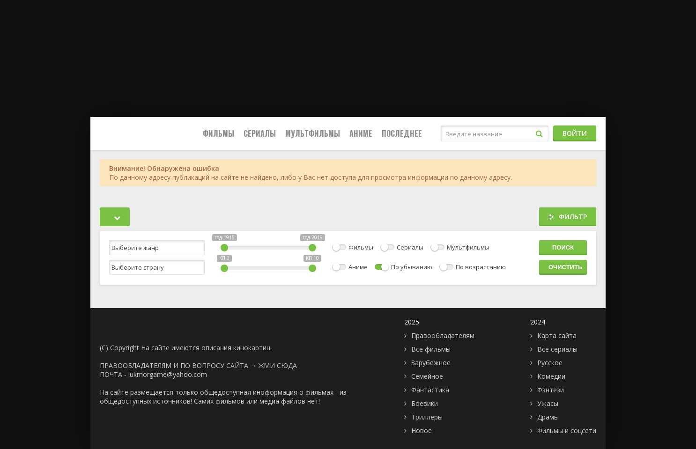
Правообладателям (442, 335)
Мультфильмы (312, 133)
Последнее (402, 133)
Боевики (424, 403)
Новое (421, 430)
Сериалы (260, 133)
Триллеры (427, 416)
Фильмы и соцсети (566, 430)
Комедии (551, 376)
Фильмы (218, 133)
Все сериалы (557, 349)
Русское (550, 362)
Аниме (360, 133)
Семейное (427, 376)
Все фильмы (431, 349)
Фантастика (430, 389)
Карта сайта (557, 335)
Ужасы (547, 403)
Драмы (548, 416)
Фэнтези (550, 389)
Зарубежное (431, 362)
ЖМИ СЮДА (278, 365)
